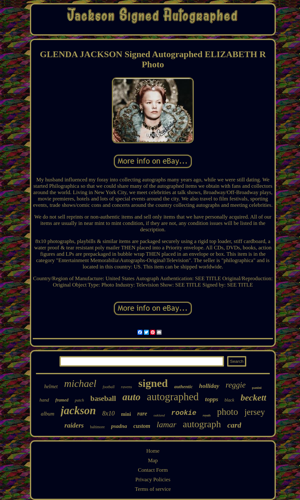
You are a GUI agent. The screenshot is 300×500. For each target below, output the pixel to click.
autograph (202, 424)
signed (153, 383)
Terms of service (153, 489)
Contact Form (153, 470)
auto (131, 396)
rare (142, 413)
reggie (236, 385)
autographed (173, 396)
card (234, 425)
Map (153, 460)
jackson (78, 410)
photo (227, 412)
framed (61, 400)
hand (44, 399)
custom (141, 426)
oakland (159, 415)
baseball (103, 398)
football (109, 387)
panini (257, 387)
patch (79, 400)
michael (80, 383)
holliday (209, 385)
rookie (183, 413)
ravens (126, 386)
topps (211, 399)
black (229, 400)
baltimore (97, 427)
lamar (166, 424)
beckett (253, 397)
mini (126, 414)
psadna (119, 426)
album (47, 414)
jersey (254, 412)
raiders (74, 425)
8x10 (108, 413)
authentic (183, 386)
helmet (51, 386)
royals (207, 415)
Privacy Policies (152, 479)
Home (153, 451)
